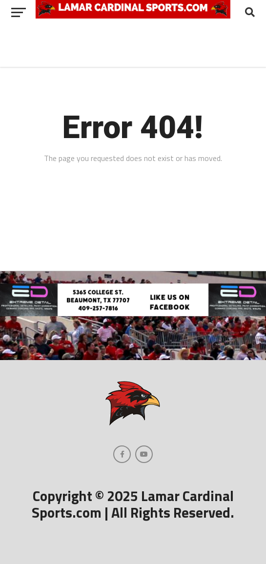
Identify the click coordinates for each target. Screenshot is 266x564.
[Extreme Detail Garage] (133, 313)
